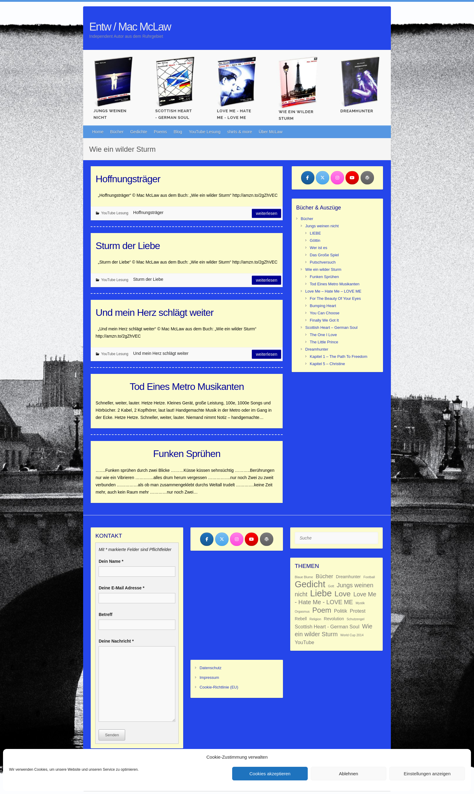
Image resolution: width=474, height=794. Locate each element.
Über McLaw (271, 131)
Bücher (116, 131)
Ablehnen (348, 773)
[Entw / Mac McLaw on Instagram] (337, 177)
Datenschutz (210, 668)
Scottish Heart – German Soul (331, 327)
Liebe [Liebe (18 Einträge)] (321, 593)
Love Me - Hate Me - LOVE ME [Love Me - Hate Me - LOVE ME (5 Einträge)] (335, 598)
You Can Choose (324, 313)
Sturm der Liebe (128, 245)
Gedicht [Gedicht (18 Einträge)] (310, 584)
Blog (178, 131)
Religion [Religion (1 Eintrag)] (315, 619)
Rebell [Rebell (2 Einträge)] (301, 618)
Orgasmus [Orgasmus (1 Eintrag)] (302, 611)
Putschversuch (323, 262)
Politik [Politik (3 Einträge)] (340, 611)
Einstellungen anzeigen (427, 773)
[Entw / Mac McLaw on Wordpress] (367, 177)
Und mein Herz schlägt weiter (154, 312)
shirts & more (239, 131)
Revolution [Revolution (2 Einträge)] (334, 618)
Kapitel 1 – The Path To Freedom (338, 356)
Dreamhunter (316, 349)
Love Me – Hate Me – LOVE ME (333, 291)
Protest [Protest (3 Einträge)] (357, 611)
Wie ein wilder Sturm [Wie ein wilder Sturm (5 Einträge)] (333, 630)
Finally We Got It (324, 320)
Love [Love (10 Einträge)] (342, 594)
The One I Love (323, 334)
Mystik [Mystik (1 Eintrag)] (360, 603)
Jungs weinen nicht (322, 226)
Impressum (209, 677)
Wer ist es (318, 247)
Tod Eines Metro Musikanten (187, 386)
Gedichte (138, 131)
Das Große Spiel (324, 255)
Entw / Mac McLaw (130, 27)
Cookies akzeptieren (270, 773)
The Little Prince (324, 342)
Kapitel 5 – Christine (327, 363)
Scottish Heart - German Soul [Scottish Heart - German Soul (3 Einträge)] (327, 626)
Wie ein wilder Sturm (323, 269)
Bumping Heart (323, 305)
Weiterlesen (266, 213)
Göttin (315, 240)
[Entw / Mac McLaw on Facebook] (307, 177)
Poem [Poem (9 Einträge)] (321, 610)
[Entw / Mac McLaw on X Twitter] (322, 177)
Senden (112, 735)
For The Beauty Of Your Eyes (335, 298)
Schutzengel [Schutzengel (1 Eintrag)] (356, 619)
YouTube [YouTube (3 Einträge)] (304, 642)
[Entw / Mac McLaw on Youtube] (352, 177)
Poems (160, 131)
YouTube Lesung (204, 131)
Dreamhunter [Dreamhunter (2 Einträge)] (348, 576)
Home (97, 131)
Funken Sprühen (187, 453)
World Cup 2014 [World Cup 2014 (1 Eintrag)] (352, 635)
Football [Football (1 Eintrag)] (369, 577)
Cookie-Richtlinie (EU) (219, 687)
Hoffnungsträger (128, 178)
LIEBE (315, 233)
